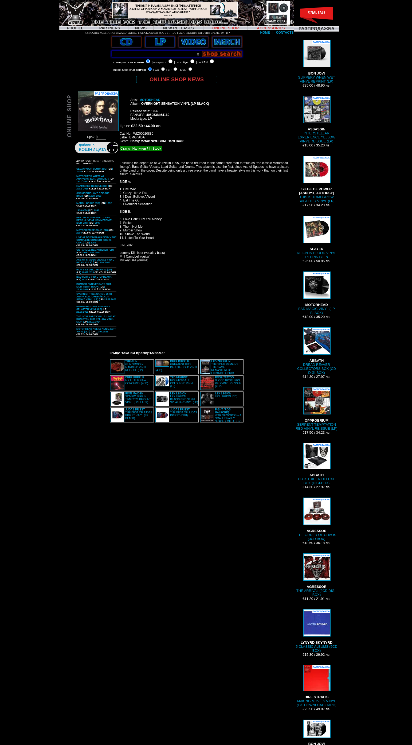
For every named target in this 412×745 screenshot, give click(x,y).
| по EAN (202, 62)
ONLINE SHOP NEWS (177, 79)
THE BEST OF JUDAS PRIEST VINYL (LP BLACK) (138, 414)
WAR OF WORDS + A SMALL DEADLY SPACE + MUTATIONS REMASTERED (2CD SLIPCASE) (221, 417)
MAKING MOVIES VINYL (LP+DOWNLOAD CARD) (316, 686)
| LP (168, 69)
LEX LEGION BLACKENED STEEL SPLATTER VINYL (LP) (184, 398)
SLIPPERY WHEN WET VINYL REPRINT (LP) (316, 61)
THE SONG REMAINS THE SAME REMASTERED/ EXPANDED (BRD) (224, 367)
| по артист (159, 62)
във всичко (135, 62)
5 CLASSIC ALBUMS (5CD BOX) (316, 631)
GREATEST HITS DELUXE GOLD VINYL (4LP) (176, 366)
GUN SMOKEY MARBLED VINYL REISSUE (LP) (136, 366)
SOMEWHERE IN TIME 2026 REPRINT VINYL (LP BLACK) (138, 398)
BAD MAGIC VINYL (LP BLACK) (316, 293)
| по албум (181, 62)
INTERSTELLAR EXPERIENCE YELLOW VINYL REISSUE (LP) (316, 119)
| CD (156, 69)
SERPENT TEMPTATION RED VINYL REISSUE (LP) (316, 408)
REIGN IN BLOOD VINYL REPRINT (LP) (316, 237)
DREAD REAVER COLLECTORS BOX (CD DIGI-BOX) (316, 351)
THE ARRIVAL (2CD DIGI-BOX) (316, 575)
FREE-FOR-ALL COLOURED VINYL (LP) (182, 382)
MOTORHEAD (149, 100)
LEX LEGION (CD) (226, 395)
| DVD (182, 69)
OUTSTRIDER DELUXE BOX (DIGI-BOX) (316, 464)
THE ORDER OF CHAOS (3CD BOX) (316, 519)
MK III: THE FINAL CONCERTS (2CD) (136, 380)
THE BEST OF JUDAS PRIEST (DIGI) (183, 412)
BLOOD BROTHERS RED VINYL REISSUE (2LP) (228, 382)
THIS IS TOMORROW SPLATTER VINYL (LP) (317, 179)
